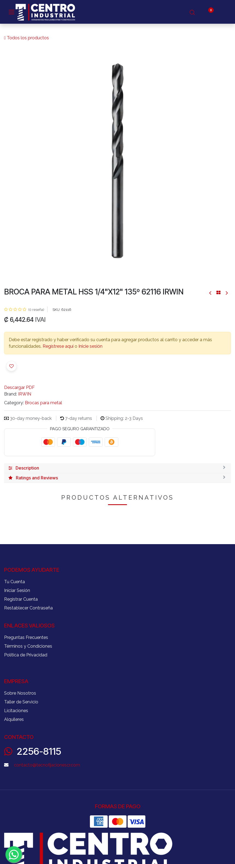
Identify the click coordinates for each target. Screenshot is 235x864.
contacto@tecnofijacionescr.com (47, 765)
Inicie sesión (90, 346)
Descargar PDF (19, 387)
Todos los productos (26, 37)
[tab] (117, 468)
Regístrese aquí (58, 346)
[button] (11, 366)
